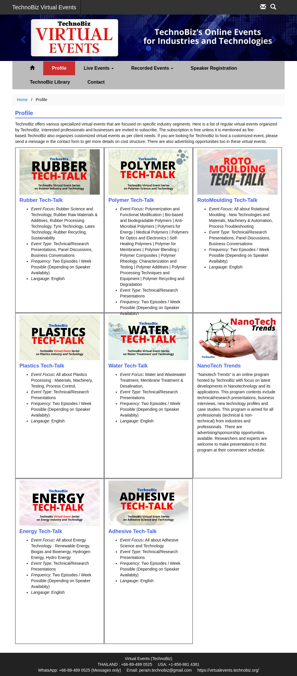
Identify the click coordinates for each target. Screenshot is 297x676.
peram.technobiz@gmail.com (165, 670)
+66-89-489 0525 (136, 664)
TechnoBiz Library (50, 82)
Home (22, 99)
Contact (96, 82)
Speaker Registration (214, 68)
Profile (59, 68)
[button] (22, 38)
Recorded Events (152, 68)
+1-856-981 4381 (183, 664)
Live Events (99, 68)
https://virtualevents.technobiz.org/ (228, 670)
